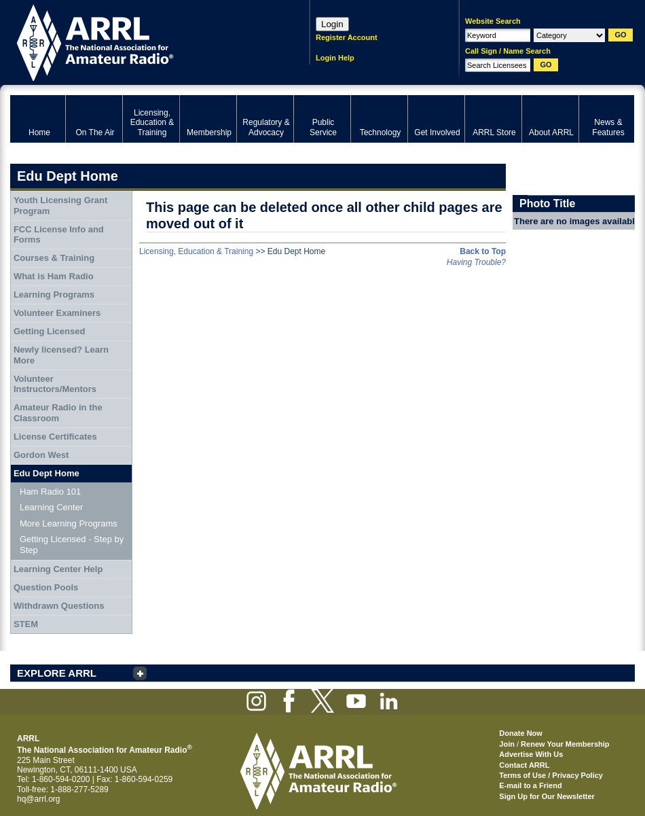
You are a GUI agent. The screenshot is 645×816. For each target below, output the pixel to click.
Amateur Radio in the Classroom (58, 412)
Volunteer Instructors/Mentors (55, 384)
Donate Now (520, 733)
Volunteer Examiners (57, 313)
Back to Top (483, 251)
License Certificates (55, 436)
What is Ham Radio (54, 276)
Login (332, 24)
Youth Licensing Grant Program (60, 205)
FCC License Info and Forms (59, 234)
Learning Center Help (58, 569)
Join (507, 744)
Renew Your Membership (565, 744)
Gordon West (41, 455)
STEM (26, 624)
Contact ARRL (524, 765)
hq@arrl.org (38, 799)
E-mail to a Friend (530, 785)
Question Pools (46, 587)
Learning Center (51, 507)
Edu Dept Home (46, 473)
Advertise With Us (531, 754)
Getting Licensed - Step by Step (72, 544)
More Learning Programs (68, 523)
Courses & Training (54, 258)
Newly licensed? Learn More (61, 355)
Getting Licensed (49, 331)
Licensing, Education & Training (196, 251)
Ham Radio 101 (50, 491)
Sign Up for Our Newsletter (547, 796)
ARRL (142, 41)
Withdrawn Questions (59, 606)
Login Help (335, 58)
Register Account (346, 37)
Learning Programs (54, 294)
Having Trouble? (476, 262)
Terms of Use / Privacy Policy (551, 775)
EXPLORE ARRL (56, 673)
